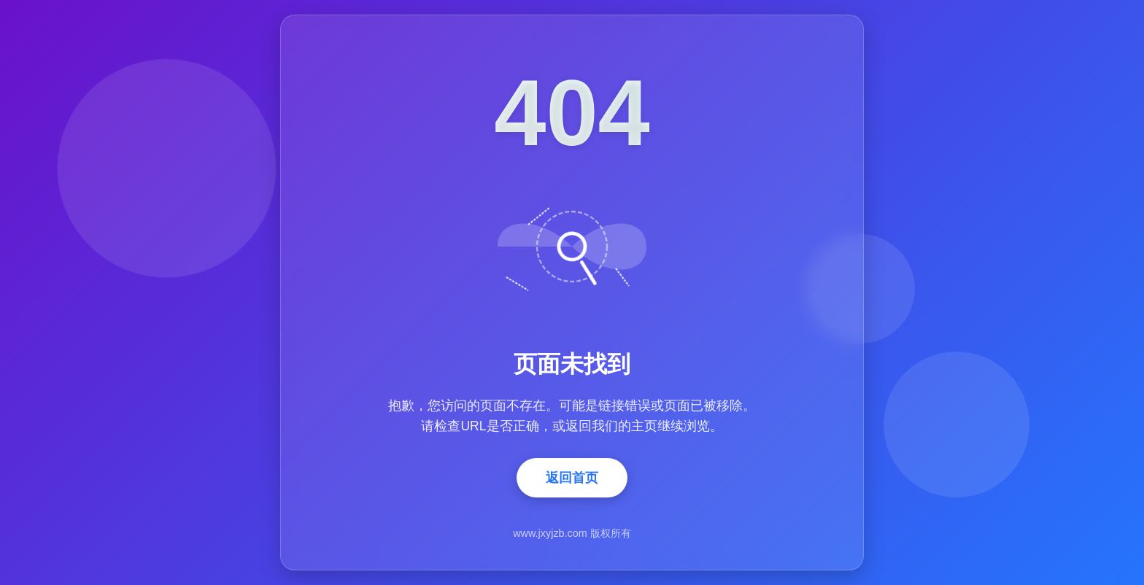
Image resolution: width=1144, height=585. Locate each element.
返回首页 (572, 477)
